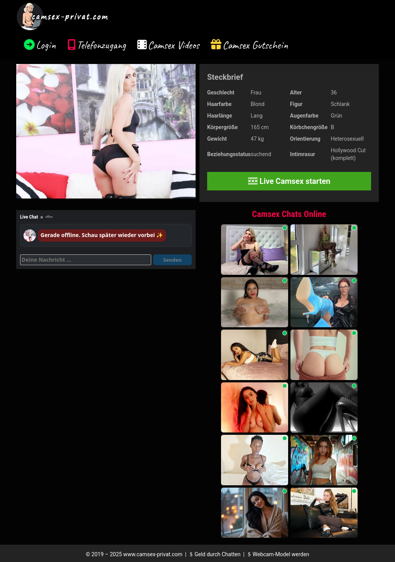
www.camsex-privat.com (152, 554)
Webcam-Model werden (277, 554)
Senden (172, 259)
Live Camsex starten (289, 181)
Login (46, 45)
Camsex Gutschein (255, 45)
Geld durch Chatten (214, 554)
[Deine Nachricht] (85, 259)
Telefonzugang (101, 45)
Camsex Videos (173, 45)
